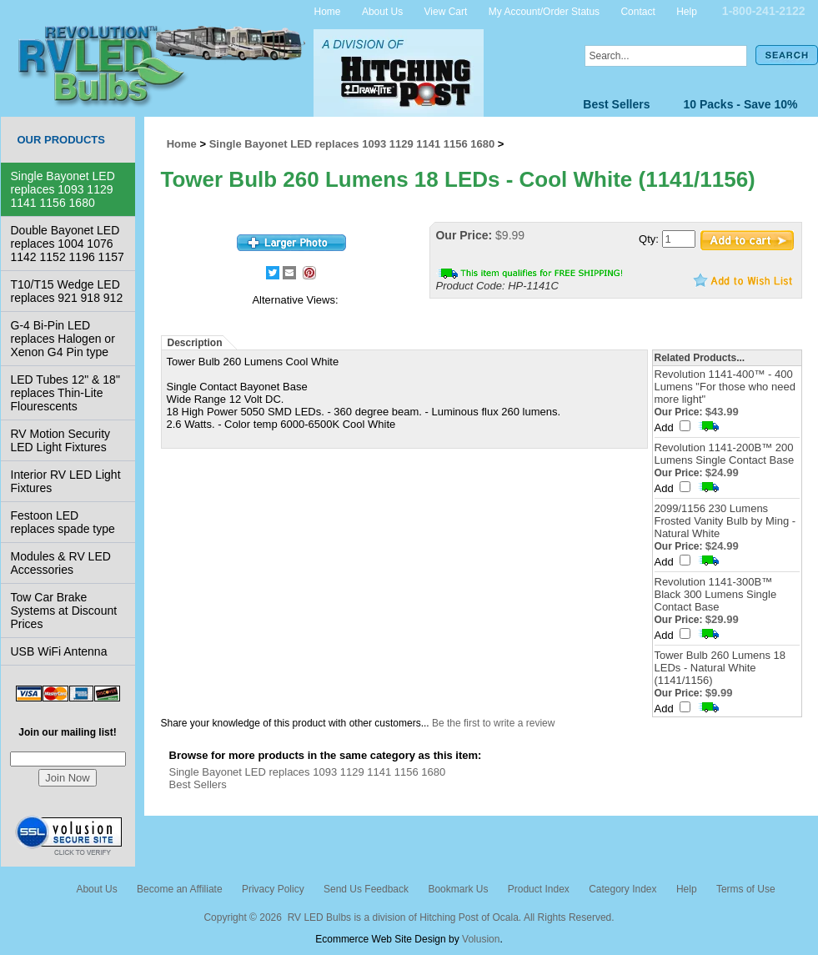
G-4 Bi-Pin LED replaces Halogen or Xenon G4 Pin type (63, 339)
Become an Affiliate (180, 889)
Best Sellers (616, 104)
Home (327, 11)
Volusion (480, 939)
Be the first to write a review (493, 723)
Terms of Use (745, 889)
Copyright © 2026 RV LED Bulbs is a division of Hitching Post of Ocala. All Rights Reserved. (408, 917)
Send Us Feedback (366, 889)
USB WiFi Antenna (59, 651)
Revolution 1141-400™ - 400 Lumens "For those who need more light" (725, 386)
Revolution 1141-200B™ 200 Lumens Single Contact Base (725, 453)
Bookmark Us (458, 889)
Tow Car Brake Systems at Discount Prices (64, 611)
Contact (637, 11)
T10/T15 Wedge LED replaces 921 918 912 (67, 291)
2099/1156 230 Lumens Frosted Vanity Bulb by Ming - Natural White (725, 521)
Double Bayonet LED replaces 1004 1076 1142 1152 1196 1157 (67, 244)
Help (686, 11)
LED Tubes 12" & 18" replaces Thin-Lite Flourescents (65, 393)
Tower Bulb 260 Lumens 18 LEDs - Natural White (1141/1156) (720, 667)
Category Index (622, 889)
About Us (382, 11)
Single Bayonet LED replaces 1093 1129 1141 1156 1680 (63, 189)
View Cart (446, 11)
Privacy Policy (273, 889)
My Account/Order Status (544, 11)
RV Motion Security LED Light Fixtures (61, 440)
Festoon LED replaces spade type (63, 522)
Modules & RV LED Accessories (61, 563)
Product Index (539, 889)
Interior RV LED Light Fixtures (66, 481)
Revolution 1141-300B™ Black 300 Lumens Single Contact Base (716, 594)
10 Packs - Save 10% (741, 104)
